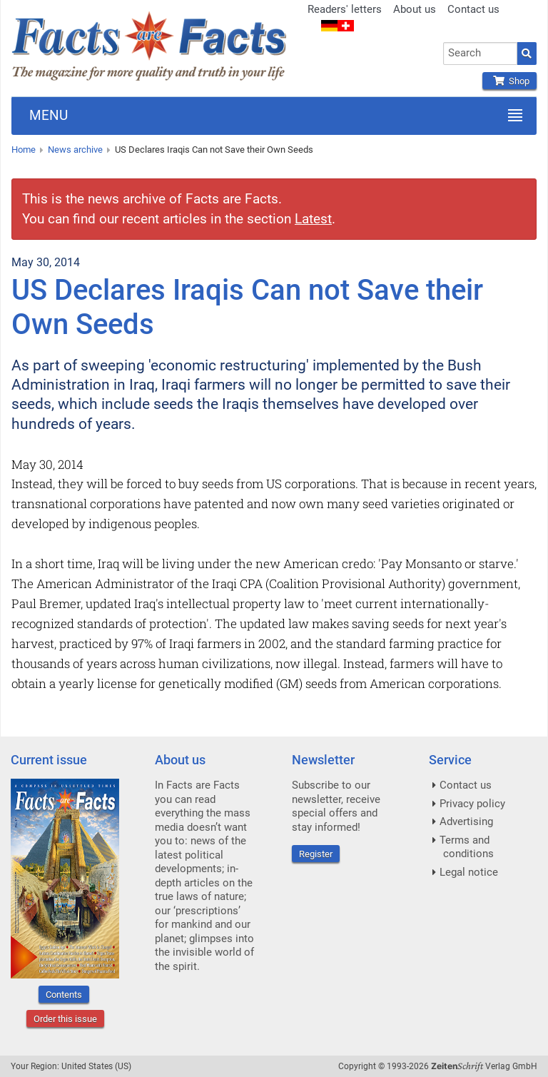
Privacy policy (472, 803)
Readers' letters (345, 9)
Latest (313, 219)
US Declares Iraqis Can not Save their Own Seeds (214, 149)
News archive (75, 149)
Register (316, 854)
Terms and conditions (467, 847)
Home (23, 149)
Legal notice (469, 872)
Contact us (473, 9)
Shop (509, 81)
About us (414, 9)
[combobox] (480, 53)
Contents (64, 994)
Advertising (466, 821)
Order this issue (65, 1018)
